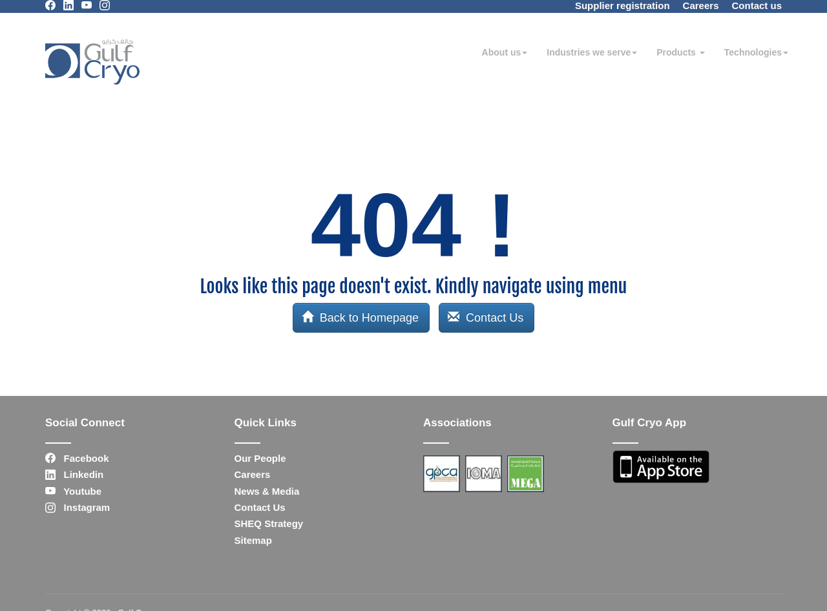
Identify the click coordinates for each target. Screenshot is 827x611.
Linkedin (74, 474)
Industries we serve (592, 52)
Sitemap (253, 540)
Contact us (756, 5)
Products (680, 52)
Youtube (73, 491)
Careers (701, 5)
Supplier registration (622, 5)
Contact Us (485, 317)
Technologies (756, 52)
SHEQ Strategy (269, 523)
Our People (260, 458)
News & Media (267, 491)
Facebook (77, 458)
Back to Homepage (360, 317)
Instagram (77, 507)
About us (505, 52)
